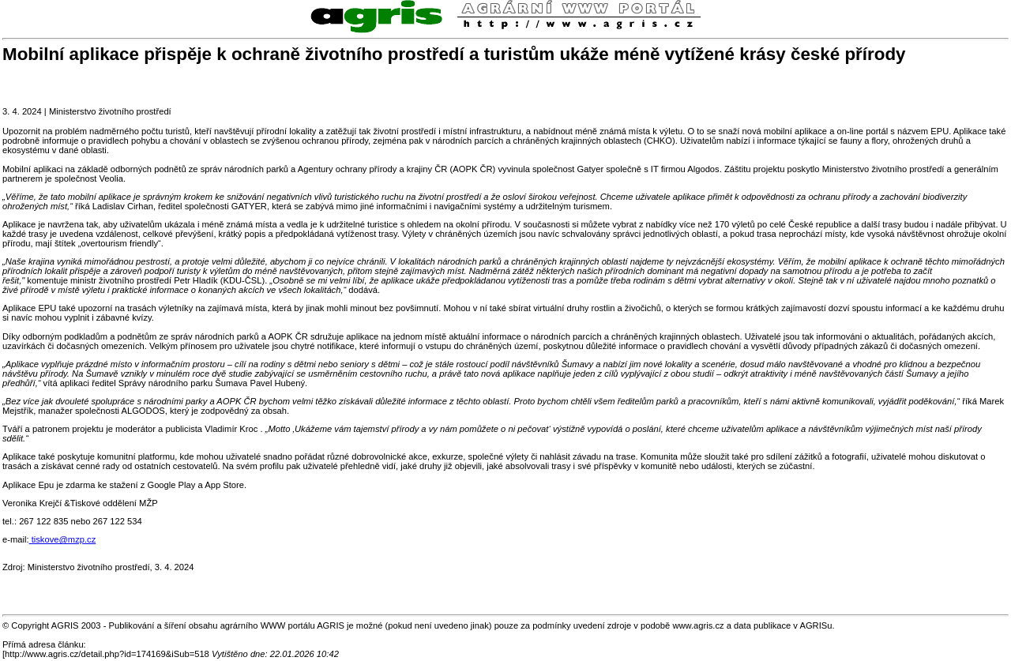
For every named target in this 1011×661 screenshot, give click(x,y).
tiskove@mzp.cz (62, 539)
